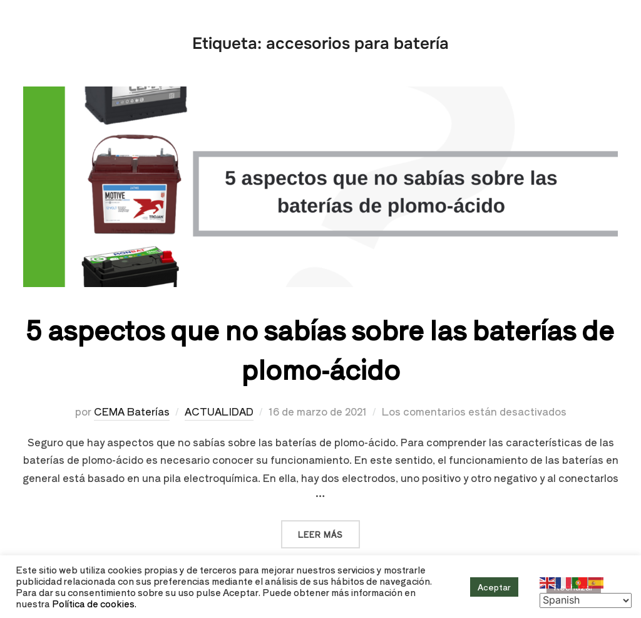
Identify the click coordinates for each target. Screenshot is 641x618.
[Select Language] (586, 600)
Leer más (329, 530)
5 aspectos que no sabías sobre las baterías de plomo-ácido (320, 348)
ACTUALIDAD (219, 411)
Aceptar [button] (494, 587)
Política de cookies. (94, 603)
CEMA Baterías (132, 411)
